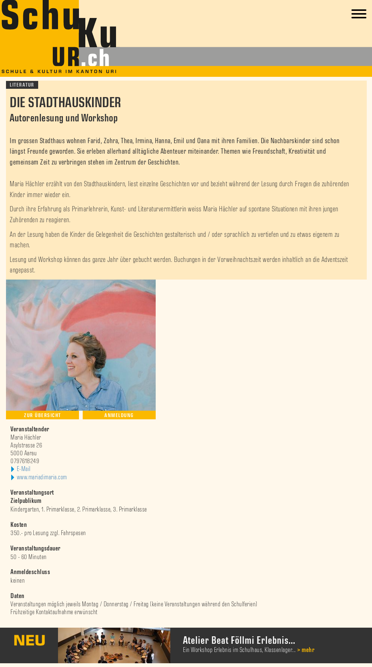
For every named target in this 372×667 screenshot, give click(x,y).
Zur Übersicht (42, 415)
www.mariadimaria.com (42, 477)
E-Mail (24, 469)
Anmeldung (119, 415)
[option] (186, 645)
